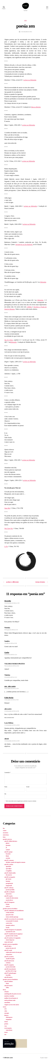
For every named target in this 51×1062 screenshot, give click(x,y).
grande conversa (7, 839)
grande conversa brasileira (10, 909)
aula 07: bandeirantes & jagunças (13, 934)
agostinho (8, 866)
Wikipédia (43, 282)
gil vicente (8, 879)
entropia (6, 1013)
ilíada (7, 856)
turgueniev (9, 1019)
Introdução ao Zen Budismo (24, 245)
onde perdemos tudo (9, 1000)
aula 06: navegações (9, 877)
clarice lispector (10, 940)
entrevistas (6, 835)
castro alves (9, 923)
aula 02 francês (8, 985)
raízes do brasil (8, 942)
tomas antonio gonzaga (12, 917)
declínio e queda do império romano (15, 862)
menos (6, 1022)
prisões (6, 1024)
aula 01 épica (7, 946)
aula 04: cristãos (8, 864)
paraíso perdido (10, 890)
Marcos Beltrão (36, 107)
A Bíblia (29, 307)
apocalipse (8, 869)
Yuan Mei (7, 508)
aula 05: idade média (10, 873)
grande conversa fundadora (10, 979)
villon (7, 987)
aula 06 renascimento (10, 969)
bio (4, 828)
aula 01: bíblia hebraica (10, 841)
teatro (6, 1032)
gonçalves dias (10, 915)
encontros (5, 833)
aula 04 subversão (9, 961)
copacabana (9, 1030)
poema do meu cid (11, 948)
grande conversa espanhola (10, 944)
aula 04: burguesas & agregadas (13, 930)
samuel (8, 850)
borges (7, 904)
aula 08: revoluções (9, 892)
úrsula (7, 927)
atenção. (6, 992)
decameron (9, 875)
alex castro (10, 1058)
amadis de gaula (10, 959)
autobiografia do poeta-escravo (12, 994)
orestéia (8, 858)
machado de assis (10, 932)
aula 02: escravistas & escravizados (13, 919)
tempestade (9, 885)
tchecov (8, 906)
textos (4, 1007)
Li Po (6, 547)
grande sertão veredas (12, 936)
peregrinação (9, 883)
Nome (5, 787)
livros (4, 990)
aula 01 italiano (8, 981)
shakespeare (9, 1017)
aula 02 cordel (8, 950)
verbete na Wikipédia (29, 80)
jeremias (8, 845)
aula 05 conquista (9, 965)
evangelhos (9, 871)
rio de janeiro (8, 1028)
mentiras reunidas (9, 996)
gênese (7, 843)
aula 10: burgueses (9, 902)
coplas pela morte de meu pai (14, 952)
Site (5, 794)
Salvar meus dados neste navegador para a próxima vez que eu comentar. (21, 801)
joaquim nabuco (10, 925)
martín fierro (9, 900)
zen (25, 20)
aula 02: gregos (8, 852)
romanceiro (9, 954)
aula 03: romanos (9, 860)
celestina (8, 963)
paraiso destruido (10, 967)
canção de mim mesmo (12, 898)
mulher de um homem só (11, 998)
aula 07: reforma (8, 888)
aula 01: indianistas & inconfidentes (14, 910)
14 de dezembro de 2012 (26, 32)
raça (5, 1026)
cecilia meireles (10, 912)
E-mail (27, 787)
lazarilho (8, 975)
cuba (5, 1011)
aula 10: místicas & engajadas (12, 938)
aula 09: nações (8, 896)
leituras (6, 1015)
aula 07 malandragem (10, 973)
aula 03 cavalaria (9, 957)
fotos (4, 837)
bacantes (8, 854)
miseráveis (8, 894)
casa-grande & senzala (12, 921)
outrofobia (7, 1002)
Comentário (7, 772)
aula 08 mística (8, 977)
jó (6, 847)
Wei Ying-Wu (8, 529)
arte (5, 1009)
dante (7, 983)
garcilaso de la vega (11, 971)
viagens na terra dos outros (11, 1005)
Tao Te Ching (8, 340)
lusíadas (8, 881)
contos (4, 830)
